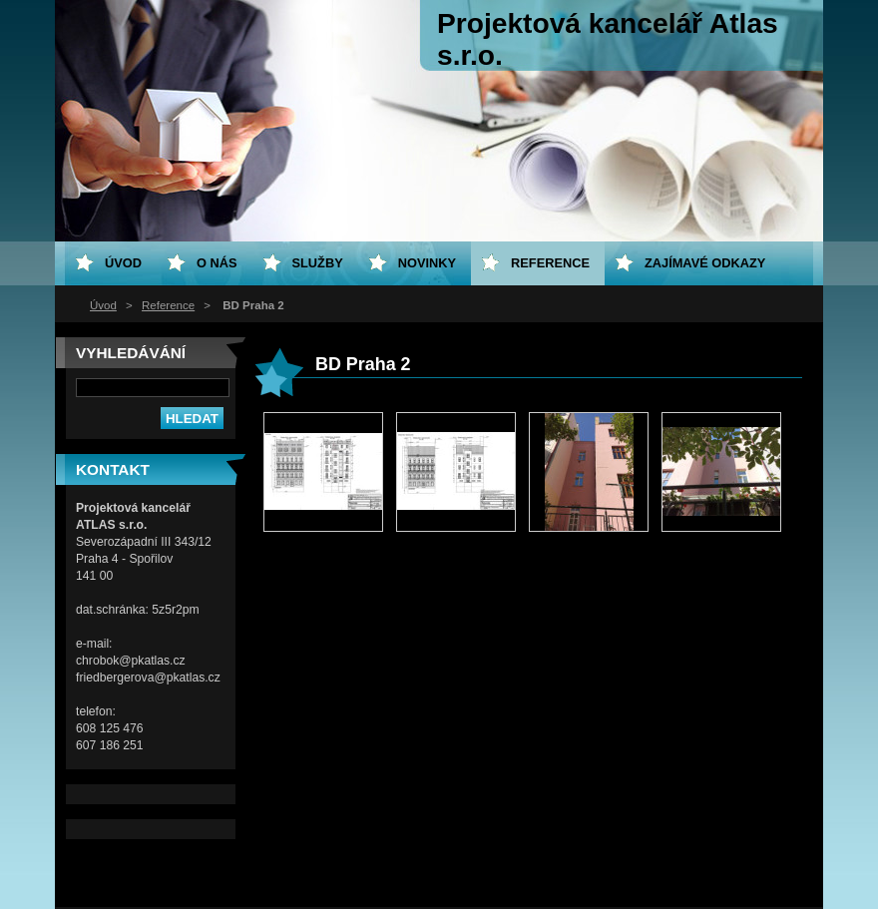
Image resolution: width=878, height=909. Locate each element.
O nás (217, 262)
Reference (168, 305)
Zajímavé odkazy (705, 262)
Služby (317, 262)
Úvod (103, 305)
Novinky (427, 262)
